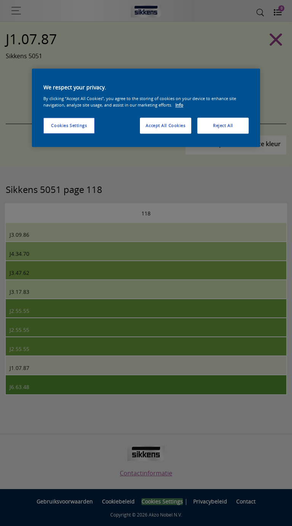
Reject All (223, 125)
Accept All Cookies (165, 125)
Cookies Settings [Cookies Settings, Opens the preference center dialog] (69, 125)
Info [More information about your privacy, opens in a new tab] (179, 105)
